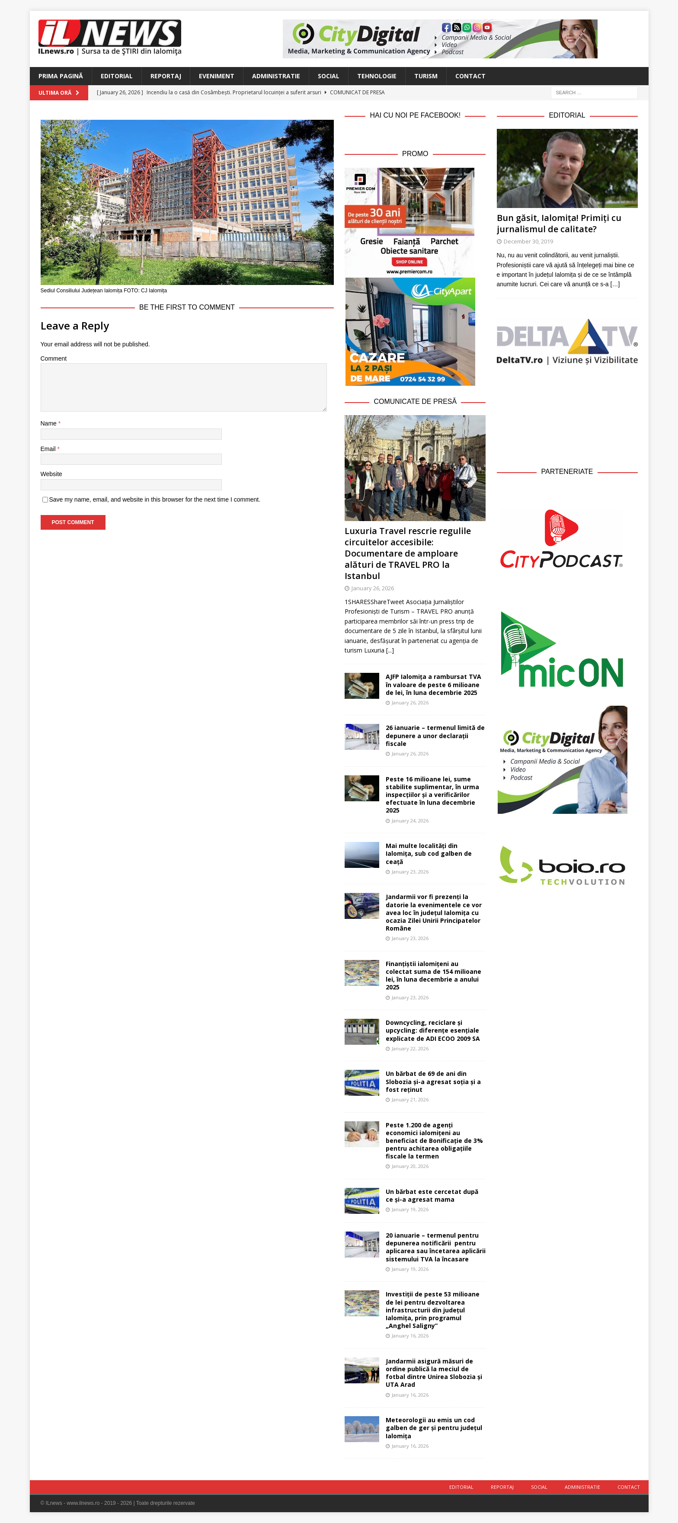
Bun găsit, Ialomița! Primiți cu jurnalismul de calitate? (559, 223)
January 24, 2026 (410, 820)
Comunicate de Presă (415, 401)
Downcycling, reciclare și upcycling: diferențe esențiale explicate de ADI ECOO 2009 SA (433, 1030)
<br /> (567, 414)
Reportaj (165, 76)
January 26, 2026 (373, 588)
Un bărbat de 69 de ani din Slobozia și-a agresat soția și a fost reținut (433, 1081)
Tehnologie (377, 76)
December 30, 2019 (528, 241)
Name (49, 423)
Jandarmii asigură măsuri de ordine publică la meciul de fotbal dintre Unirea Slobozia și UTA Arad (434, 1373)
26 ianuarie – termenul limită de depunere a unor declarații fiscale (435, 735)
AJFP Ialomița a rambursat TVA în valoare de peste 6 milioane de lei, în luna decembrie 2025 (433, 684)
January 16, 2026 (410, 1335)
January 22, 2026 (410, 1048)
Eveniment (216, 76)
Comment (54, 358)
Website (51, 473)
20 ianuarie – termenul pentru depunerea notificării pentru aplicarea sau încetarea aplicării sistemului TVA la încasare (436, 1247)
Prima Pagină (60, 76)
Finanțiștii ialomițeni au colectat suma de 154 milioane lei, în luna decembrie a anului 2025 (433, 976)
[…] (615, 284)
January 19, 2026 (410, 1209)
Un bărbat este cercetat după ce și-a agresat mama (432, 1195)
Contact (470, 76)
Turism (426, 76)
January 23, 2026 (410, 871)
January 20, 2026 (410, 1166)
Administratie (276, 76)
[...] (390, 650)
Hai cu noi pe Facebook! (415, 115)
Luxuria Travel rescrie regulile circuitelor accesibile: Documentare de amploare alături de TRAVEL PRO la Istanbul (408, 553)
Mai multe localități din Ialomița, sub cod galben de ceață (429, 853)
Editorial (117, 76)
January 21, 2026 (410, 1099)
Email (49, 448)
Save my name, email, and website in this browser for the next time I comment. (155, 499)
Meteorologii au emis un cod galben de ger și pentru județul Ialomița (434, 1428)
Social (328, 76)
